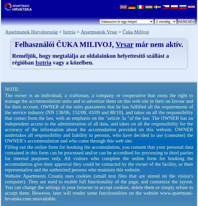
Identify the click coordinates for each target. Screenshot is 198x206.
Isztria (43, 62)
